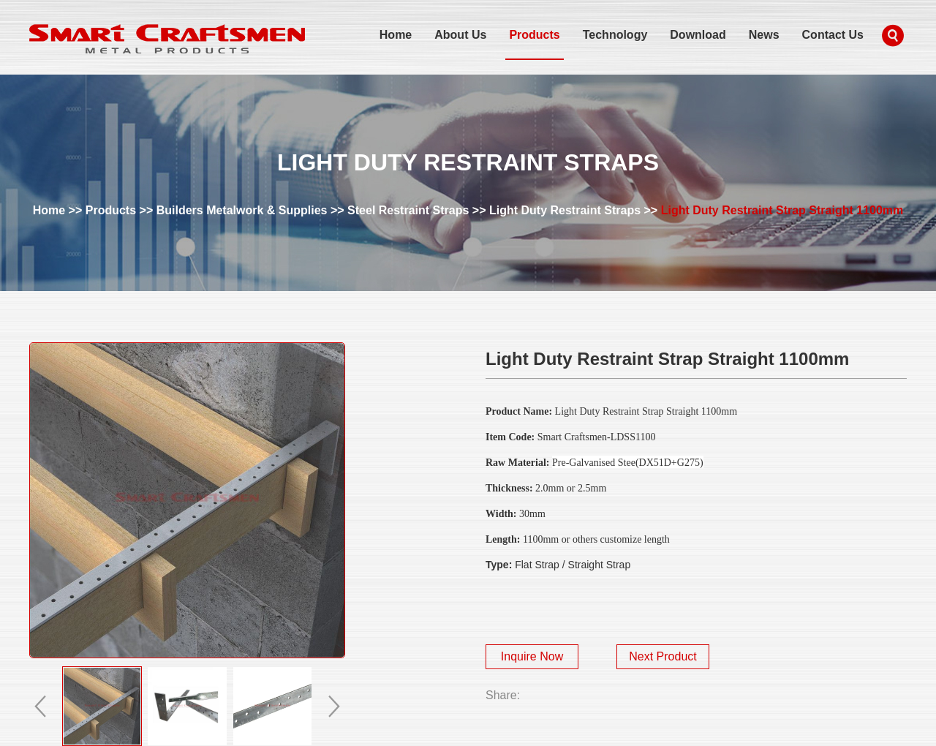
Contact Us (833, 35)
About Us (460, 35)
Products (534, 35)
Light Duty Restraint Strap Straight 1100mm (782, 210)
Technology (615, 35)
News (764, 35)
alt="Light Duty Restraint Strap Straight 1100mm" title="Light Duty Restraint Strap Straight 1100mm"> (187, 500)
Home (396, 35)
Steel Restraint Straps (408, 210)
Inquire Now (532, 656)
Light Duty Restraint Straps (565, 210)
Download (697, 35)
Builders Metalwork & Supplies (242, 210)
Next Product (662, 656)
